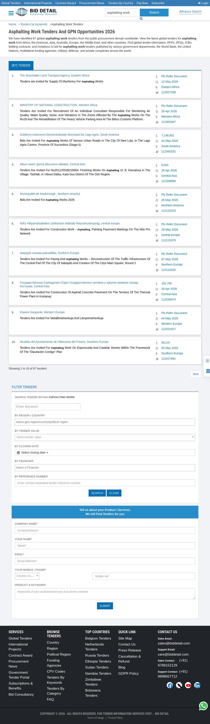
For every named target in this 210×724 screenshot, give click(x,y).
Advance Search (190, 11)
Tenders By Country (120, 3)
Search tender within (45, 397)
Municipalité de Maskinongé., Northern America (50, 193)
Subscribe (158, 3)
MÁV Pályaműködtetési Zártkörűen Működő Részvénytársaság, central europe (70, 223)
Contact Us (127, 644)
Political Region (59, 654)
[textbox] (106, 422)
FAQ (50, 699)
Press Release (129, 650)
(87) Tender (21, 65)
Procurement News (91, 3)
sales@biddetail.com (174, 643)
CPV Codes (56, 671)
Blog (121, 667)
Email (19, 554)
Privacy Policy (115, 717)
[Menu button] (12, 13)
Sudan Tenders (96, 667)
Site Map (125, 638)
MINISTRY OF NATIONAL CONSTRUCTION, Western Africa (58, 105)
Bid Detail (162, 714)
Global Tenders (11, 3)
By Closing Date (27, 446)
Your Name (23, 539)
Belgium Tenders (98, 638)
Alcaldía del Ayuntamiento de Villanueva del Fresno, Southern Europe (64, 341)
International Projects (38, 3)
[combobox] (105, 422)
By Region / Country (30, 415)
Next (196, 374)
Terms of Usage (95, 717)
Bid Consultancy (21, 694)
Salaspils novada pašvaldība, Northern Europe (49, 253)
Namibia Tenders (98, 674)
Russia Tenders (97, 655)
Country (53, 642)
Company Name (26, 523)
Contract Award (65, 3)
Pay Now (142, 3)
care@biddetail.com (173, 654)
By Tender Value (27, 430)
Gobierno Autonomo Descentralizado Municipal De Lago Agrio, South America (69, 134)
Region (52, 648)
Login (203, 3)
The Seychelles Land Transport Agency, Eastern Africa (54, 75)
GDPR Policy (128, 674)
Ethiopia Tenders (98, 661)
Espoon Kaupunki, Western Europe (42, 312)
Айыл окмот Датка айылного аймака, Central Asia (52, 164)
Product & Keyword (30, 585)
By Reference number (31, 476)
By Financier (24, 461)
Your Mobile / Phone (30, 569)
